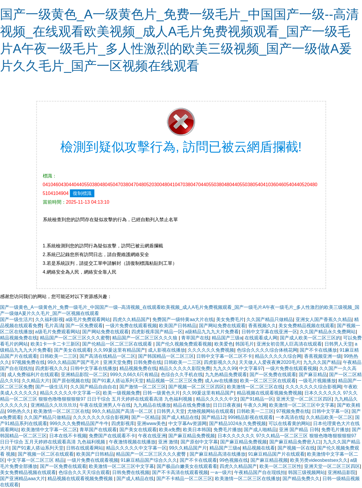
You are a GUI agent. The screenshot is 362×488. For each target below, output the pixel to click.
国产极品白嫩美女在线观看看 (187, 466)
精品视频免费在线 (18, 337)
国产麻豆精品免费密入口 (295, 441)
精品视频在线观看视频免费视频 (269, 392)
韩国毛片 (244, 343)
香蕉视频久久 (262, 325)
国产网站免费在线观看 (222, 325)
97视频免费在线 (28, 362)
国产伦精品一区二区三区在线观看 (117, 343)
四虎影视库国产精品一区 (157, 331)
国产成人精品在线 (180, 417)
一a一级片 (221, 472)
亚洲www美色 (151, 423)
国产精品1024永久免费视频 (237, 423)
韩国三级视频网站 (306, 472)
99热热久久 (19, 411)
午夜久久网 (255, 405)
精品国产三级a (227, 337)
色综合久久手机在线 (182, 374)
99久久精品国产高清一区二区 (123, 411)
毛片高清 (54, 325)
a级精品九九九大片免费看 (212, 331)
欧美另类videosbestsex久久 (318, 460)
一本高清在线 (289, 417)
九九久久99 (225, 368)
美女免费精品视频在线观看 (306, 325)
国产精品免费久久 (301, 478)
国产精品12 (213, 417)
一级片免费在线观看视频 (131, 325)
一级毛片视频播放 (317, 380)
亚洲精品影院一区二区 (84, 374)
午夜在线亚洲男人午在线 (105, 405)
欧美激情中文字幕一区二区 (49, 429)
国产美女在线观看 (72, 350)
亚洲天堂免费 (117, 362)
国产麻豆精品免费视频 (191, 435)
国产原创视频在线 (70, 380)
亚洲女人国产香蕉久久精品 (324, 319)
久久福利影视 (49, 319)
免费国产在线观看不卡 (112, 435)
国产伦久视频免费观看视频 (184, 343)
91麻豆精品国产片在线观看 (276, 454)
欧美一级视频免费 (121, 392)
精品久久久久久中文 (217, 399)
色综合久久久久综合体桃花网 (267, 350)
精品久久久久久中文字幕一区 (70, 392)
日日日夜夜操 (227, 405)
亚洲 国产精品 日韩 (299, 429)
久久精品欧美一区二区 (329, 417)
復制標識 (82, 193)
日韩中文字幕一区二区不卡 (224, 356)
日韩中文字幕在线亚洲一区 (269, 331)
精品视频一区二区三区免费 (174, 380)
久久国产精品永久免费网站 (328, 331)
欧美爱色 (223, 343)
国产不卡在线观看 (198, 460)
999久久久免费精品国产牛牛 (79, 423)
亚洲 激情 (168, 441)
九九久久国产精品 (321, 362)
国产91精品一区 (256, 399)
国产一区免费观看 (84, 325)
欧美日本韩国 (197, 429)
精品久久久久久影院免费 (184, 368)
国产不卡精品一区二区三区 (184, 478)
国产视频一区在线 (296, 447)
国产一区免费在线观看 (273, 374)
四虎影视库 (123, 423)
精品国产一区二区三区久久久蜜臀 (75, 337)
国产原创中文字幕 (199, 441)
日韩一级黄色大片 (161, 392)
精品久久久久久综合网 (278, 356)
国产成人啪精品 (260, 429)
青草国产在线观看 (98, 429)
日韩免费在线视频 (130, 472)
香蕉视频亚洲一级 (322, 356)
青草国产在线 (195, 337)
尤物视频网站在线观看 (210, 411)
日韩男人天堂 (338, 343)
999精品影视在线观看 (250, 417)
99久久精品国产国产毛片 (73, 362)
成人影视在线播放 (166, 350)
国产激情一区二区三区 (142, 386)
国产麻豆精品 (313, 374)
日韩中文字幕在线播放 (93, 368)
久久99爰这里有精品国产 (119, 350)
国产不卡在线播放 (318, 350)
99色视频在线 (233, 460)
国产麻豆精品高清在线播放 (218, 454)
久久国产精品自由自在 (93, 386)
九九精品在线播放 (152, 405)
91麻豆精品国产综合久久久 (149, 460)
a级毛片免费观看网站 (88, 319)
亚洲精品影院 (342, 472)
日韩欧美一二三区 (58, 356)
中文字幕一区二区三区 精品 (35, 460)
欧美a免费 (169, 429)
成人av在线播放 (221, 380)
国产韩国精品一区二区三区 (166, 356)
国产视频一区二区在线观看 (46, 454)
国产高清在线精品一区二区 (107, 356)
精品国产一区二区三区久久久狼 (145, 337)
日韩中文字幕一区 (330, 411)
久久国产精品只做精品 (269, 319)
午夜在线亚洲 (152, 435)
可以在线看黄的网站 (289, 423)
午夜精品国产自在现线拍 (259, 472)
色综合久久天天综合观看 (84, 472)
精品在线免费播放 (191, 405)
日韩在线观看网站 (84, 447)
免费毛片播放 (227, 429)
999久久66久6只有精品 (134, 374)
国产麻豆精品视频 (269, 460)
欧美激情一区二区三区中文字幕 (301, 405)
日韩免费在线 (147, 362)
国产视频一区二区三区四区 (196, 386)
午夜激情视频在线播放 (132, 441)
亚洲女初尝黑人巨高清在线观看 (289, 343)
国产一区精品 (145, 417)
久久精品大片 (36, 380)
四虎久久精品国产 (131, 319)
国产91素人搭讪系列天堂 (118, 380)
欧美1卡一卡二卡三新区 (55, 343)
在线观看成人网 (261, 337)
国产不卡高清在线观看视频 (180, 472)
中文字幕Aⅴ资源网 (187, 423)
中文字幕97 (251, 368)
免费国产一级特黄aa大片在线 (182, 319)
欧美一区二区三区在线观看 (268, 380)
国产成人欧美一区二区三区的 (310, 337)
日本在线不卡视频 (67, 435)
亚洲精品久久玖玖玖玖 (54, 405)
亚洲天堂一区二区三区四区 (304, 399)
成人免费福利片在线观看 (33, 374)
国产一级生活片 (16, 319)
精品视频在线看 (258, 447)
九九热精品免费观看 (226, 374)
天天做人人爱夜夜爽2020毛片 (270, 362)
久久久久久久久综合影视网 (313, 386)
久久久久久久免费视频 (211, 350)
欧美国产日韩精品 (177, 325)
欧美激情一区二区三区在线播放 (247, 478)
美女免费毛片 (230, 319)
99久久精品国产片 (188, 447)
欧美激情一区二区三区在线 (255, 386)
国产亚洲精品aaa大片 (22, 478)
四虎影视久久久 (220, 362)
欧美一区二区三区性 (280, 466)
